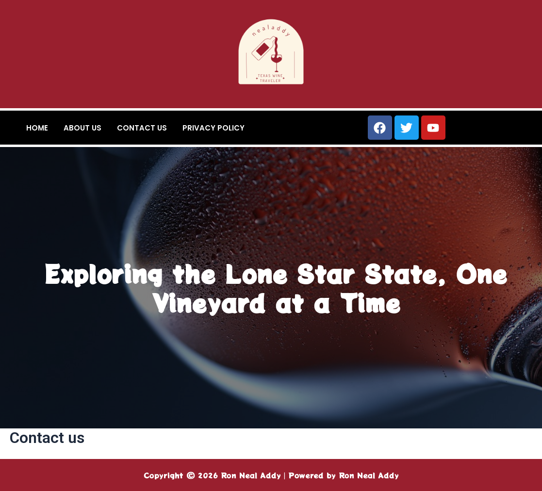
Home (37, 128)
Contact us (142, 128)
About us (82, 128)
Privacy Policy (213, 128)
